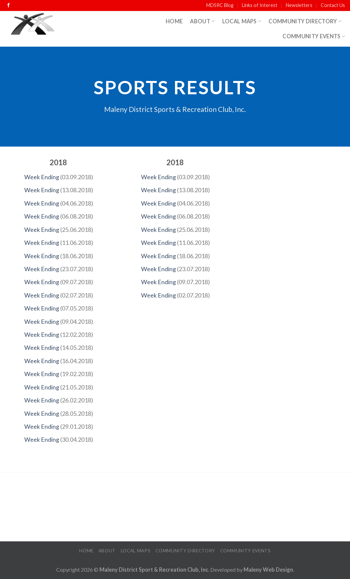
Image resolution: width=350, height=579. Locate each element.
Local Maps (242, 21)
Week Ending (41, 177)
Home (174, 21)
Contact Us (333, 5)
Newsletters (299, 5)
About (202, 21)
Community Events (313, 36)
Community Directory (304, 21)
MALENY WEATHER (175, 507)
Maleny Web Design (268, 569)
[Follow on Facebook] (8, 5)
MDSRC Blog (220, 5)
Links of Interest (259, 5)
